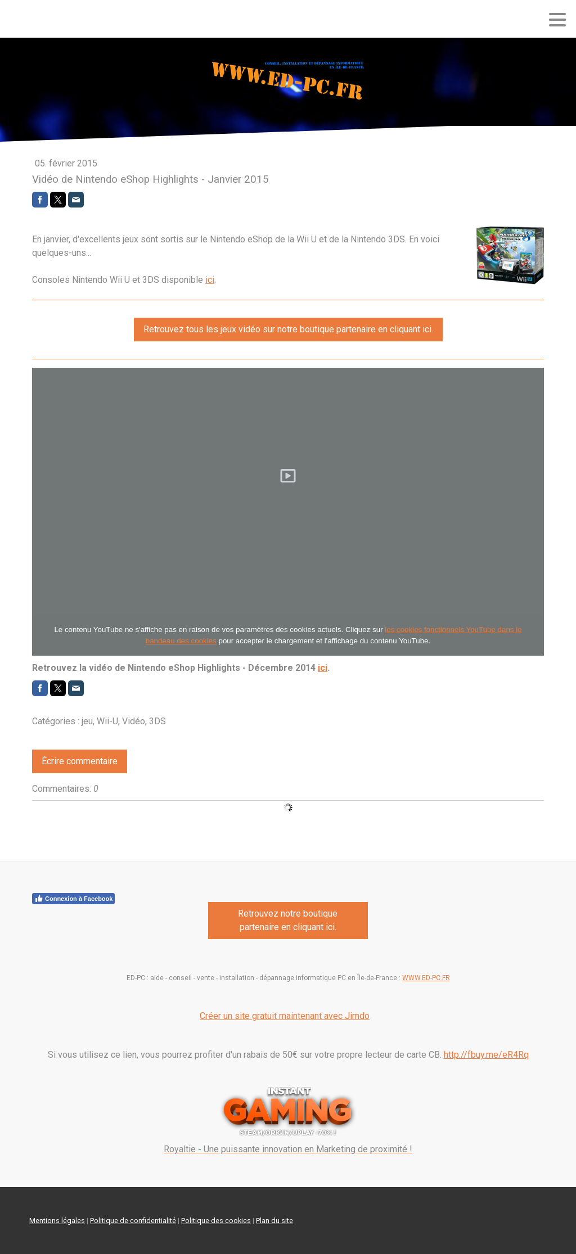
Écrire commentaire (80, 761)
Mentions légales (57, 1220)
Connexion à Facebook (73, 898)
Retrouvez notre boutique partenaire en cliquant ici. (288, 920)
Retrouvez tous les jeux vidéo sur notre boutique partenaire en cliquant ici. (288, 329)
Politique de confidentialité (133, 1220)
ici (209, 279)
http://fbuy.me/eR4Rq (486, 1054)
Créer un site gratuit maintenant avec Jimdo (285, 1016)
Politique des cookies (216, 1220)
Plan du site (274, 1220)
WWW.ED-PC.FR (426, 978)
